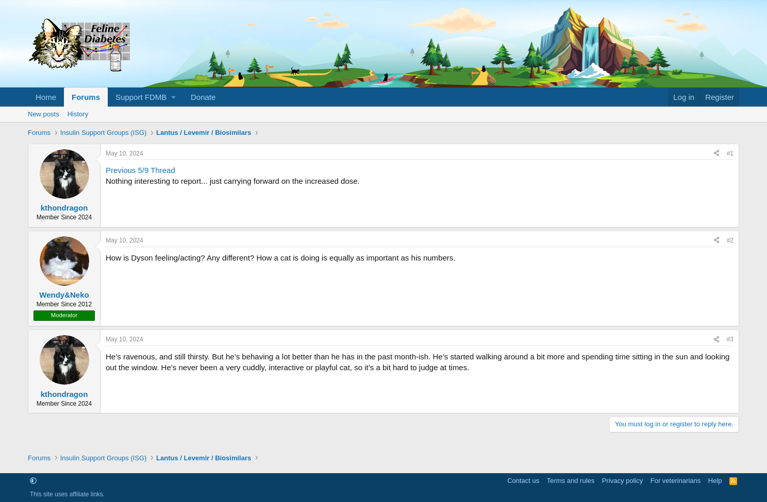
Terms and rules (570, 480)
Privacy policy (622, 480)
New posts (43, 114)
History (78, 114)
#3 (730, 339)
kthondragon (64, 207)
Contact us (523, 480)
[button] (145, 97)
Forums (86, 97)
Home (46, 97)
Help (715, 480)
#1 (730, 153)
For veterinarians (676, 480)
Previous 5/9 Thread (140, 170)
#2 (730, 240)
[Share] (716, 154)
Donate (203, 97)
